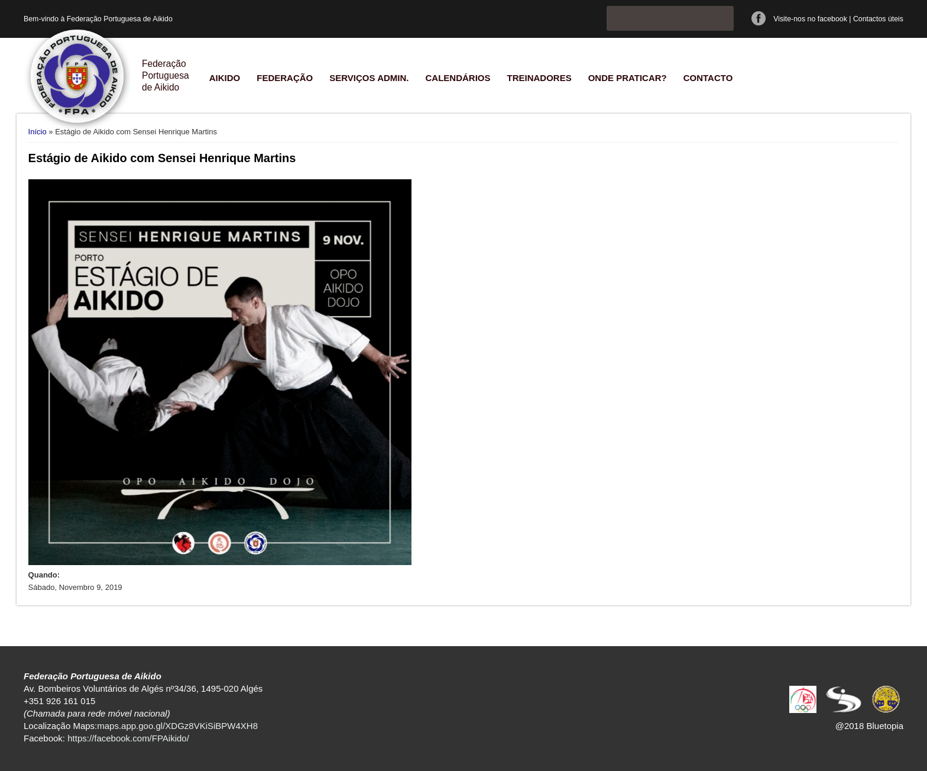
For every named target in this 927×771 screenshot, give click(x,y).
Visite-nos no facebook (810, 19)
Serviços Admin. (369, 78)
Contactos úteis (878, 19)
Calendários (457, 78)
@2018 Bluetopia (869, 726)
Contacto (708, 78)
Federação (285, 78)
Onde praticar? (627, 78)
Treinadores (539, 78)
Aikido (225, 78)
